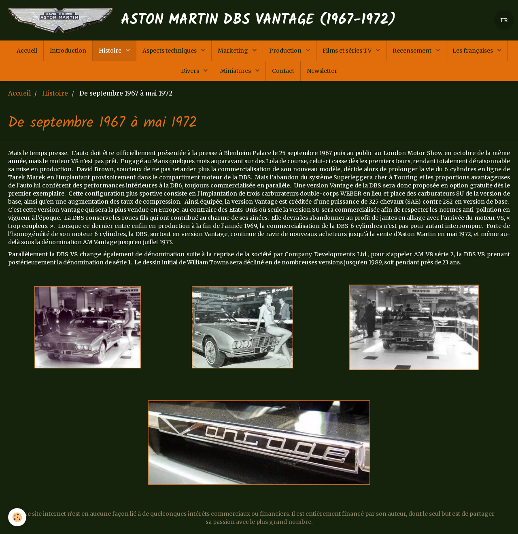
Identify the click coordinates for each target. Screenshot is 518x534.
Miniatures (236, 70)
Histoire (111, 50)
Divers (190, 70)
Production (286, 50)
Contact (283, 70)
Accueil (27, 50)
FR (504, 20)
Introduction (68, 50)
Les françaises (473, 50)
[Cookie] (17, 517)
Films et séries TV (348, 50)
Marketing (233, 50)
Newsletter (322, 70)
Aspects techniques (170, 50)
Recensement (413, 50)
